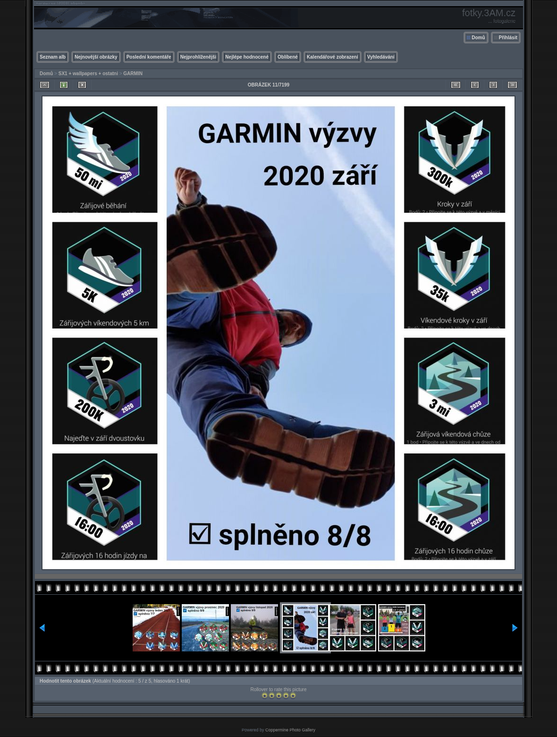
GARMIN (133, 73)
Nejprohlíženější (198, 57)
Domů (478, 37)
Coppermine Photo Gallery (290, 730)
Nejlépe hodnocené (247, 57)
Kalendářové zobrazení (332, 57)
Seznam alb (53, 57)
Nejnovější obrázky (96, 57)
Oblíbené (288, 57)
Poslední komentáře (149, 57)
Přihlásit (508, 37)
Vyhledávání (381, 57)
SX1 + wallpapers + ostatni (88, 73)
